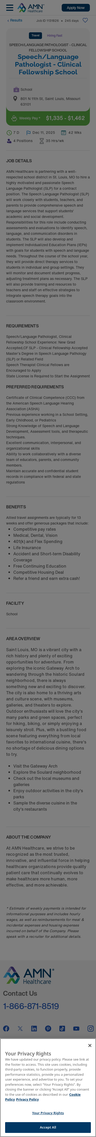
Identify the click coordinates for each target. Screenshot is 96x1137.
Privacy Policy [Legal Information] (27, 1099)
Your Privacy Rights (48, 1113)
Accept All (48, 1127)
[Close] (89, 1045)
